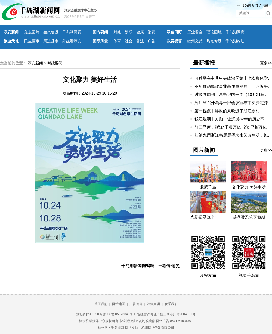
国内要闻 (100, 32)
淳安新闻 (11, 32)
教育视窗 (174, 41)
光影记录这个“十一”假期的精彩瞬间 (208, 217)
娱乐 (128, 32)
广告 (151, 41)
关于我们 (100, 304)
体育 (117, 41)
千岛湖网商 (235, 32)
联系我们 (171, 304)
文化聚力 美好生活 (249, 187)
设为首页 (247, 5)
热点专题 (214, 41)
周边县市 (50, 41)
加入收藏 (261, 5)
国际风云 (100, 41)
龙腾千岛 (208, 187)
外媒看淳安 (71, 41)
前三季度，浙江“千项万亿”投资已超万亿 (230, 127)
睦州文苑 (195, 41)
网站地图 (118, 304)
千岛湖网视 (71, 32)
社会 (128, 41)
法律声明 (153, 304)
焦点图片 (31, 32)
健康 (140, 32)
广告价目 (136, 304)
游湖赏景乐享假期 (249, 217)
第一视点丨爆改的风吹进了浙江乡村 (227, 110)
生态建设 (50, 32)
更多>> (266, 63)
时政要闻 (55, 63)
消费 (151, 32)
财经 (117, 32)
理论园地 (214, 32)
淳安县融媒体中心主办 (80, 10)
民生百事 (31, 41)
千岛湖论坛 (235, 41)
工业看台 (195, 32)
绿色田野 (174, 32)
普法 (140, 41)
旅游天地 (11, 41)
